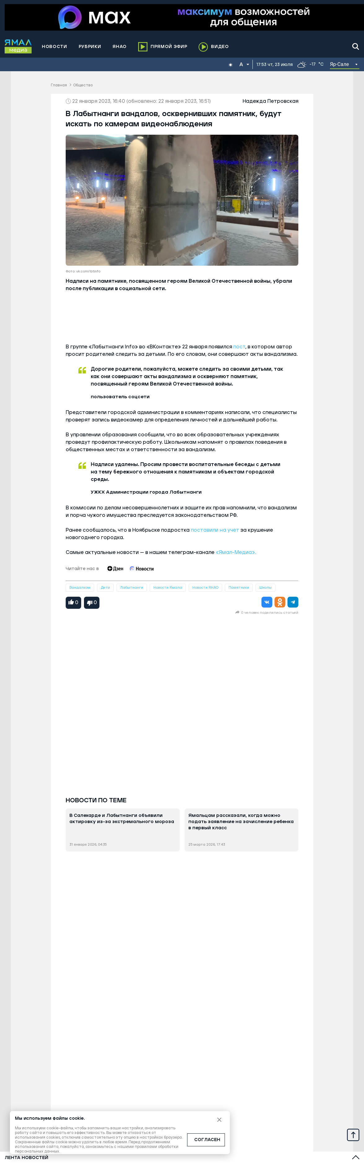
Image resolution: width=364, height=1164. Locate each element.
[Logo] (18, 46)
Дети (105, 587)
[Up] (353, 1134)
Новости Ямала (167, 587)
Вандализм (79, 587)
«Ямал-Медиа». (235, 552)
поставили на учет (215, 530)
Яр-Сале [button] (339, 64)
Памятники (239, 587)
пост (239, 346)
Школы (265, 587)
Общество (83, 85)
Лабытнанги (131, 587)
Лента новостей (26, 1158)
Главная (59, 85)
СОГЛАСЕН (207, 1140)
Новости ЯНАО (205, 587)
